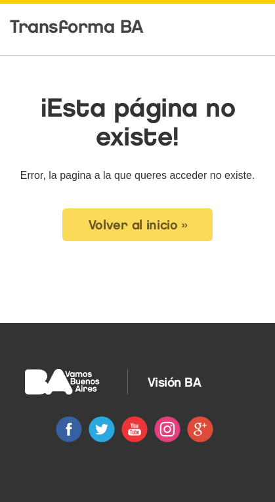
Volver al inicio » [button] (138, 225)
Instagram (167, 429)
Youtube (134, 429)
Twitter (102, 429)
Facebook (69, 429)
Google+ (200, 429)
